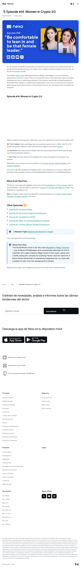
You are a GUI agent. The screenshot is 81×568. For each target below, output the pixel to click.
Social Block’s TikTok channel (56, 185)
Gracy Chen (20, 75)
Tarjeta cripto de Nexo (9, 415)
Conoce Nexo (6, 452)
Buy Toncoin (6, 513)
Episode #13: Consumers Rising (20, 209)
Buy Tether (5, 499)
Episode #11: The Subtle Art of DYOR (22, 217)
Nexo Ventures (46, 408)
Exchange (5, 408)
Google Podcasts (13, 166)
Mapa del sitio (7, 484)
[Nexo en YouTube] (49, 496)
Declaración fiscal (8, 433)
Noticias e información (9, 470)
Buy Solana (6, 506)
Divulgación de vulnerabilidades (12, 466)
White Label (45, 405)
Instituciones (46, 401)
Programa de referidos (9, 437)
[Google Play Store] (36, 339)
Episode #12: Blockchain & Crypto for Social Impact (27, 213)
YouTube (45, 163)
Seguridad (5, 459)
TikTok (11, 185)
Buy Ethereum (6, 517)
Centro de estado (8, 477)
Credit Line (5, 412)
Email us (43, 188)
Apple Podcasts (61, 163)
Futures (4, 422)
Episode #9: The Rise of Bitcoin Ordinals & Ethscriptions (29, 224)
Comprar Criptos (7, 398)
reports (59, 146)
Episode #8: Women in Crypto (40, 232)
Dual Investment (7, 419)
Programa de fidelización (10, 426)
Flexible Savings (7, 401)
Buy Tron (5, 503)
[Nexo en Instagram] (54, 496)
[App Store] (13, 339)
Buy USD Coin (6, 510)
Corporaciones (47, 398)
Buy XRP (5, 521)
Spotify (51, 163)
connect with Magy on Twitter (59, 188)
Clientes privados (8, 430)
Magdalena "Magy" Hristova (57, 247)
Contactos (5, 480)
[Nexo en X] (44, 496)
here (33, 238)
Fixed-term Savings (8, 405)
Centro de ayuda (7, 473)
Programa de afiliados (9, 440)
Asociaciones (6, 463)
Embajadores (6, 455)
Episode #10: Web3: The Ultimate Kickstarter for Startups (29, 221)
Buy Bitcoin (6, 495)
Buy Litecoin (6, 524)
